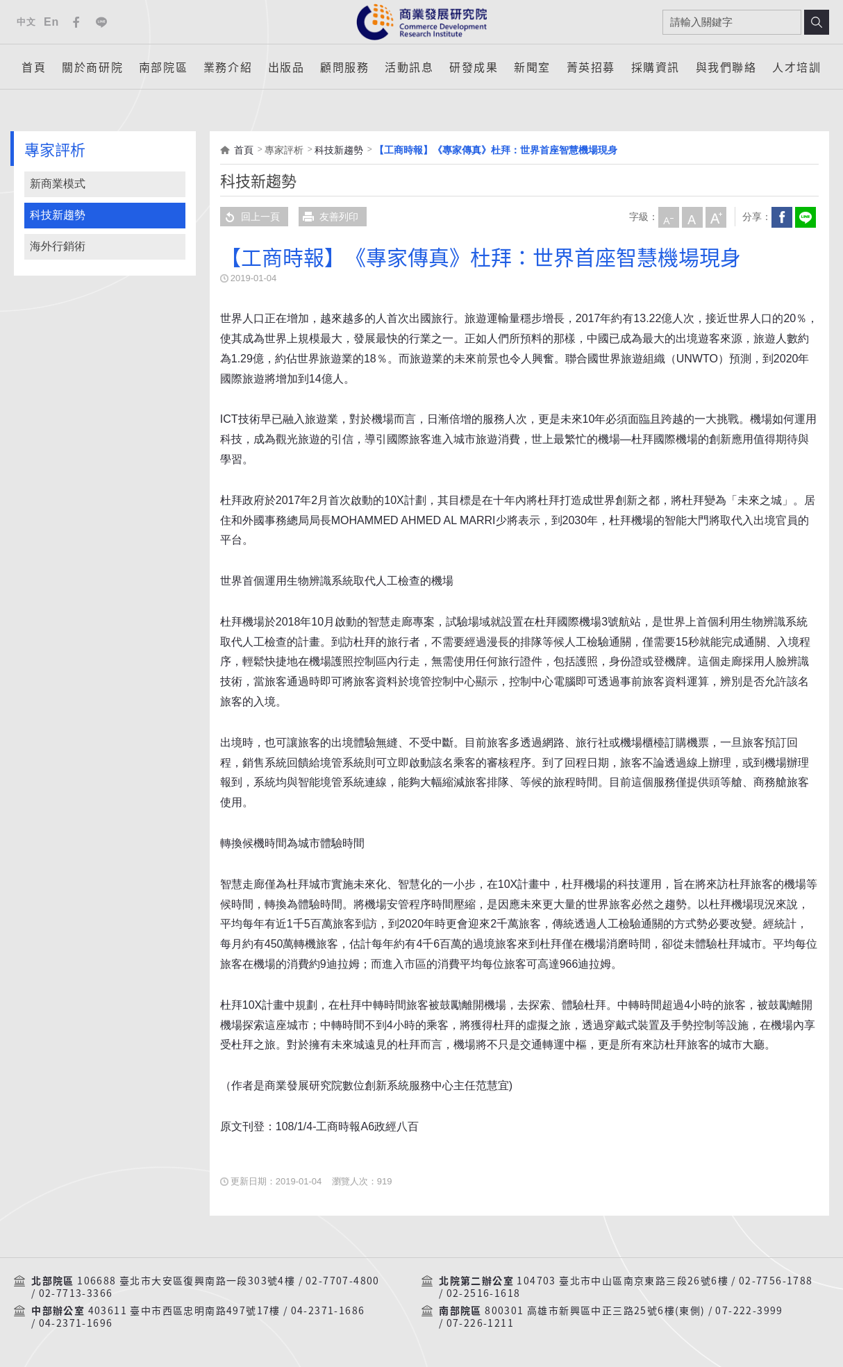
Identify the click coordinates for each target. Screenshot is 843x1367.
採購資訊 (655, 66)
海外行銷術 (57, 246)
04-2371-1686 (328, 1311)
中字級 (691, 216)
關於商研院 (92, 66)
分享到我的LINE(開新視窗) (805, 216)
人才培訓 (796, 66)
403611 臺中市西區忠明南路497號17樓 (184, 1311)
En (51, 22)
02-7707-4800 (343, 1281)
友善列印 (328, 216)
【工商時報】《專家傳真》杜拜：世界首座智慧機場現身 (495, 150)
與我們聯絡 (726, 66)
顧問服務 (344, 66)
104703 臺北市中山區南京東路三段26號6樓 (622, 1281)
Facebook (76, 22)
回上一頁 (250, 216)
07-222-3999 (749, 1311)
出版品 (286, 66)
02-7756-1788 (776, 1281)
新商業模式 (57, 184)
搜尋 (816, 22)
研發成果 (473, 66)
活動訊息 (409, 66)
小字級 (668, 216)
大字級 (715, 216)
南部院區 (163, 66)
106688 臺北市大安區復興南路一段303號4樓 (186, 1281)
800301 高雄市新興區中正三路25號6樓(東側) (595, 1311)
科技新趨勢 (57, 215)
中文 (26, 22)
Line (101, 22)
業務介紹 (227, 66)
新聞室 (532, 66)
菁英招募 (591, 66)
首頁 (34, 66)
